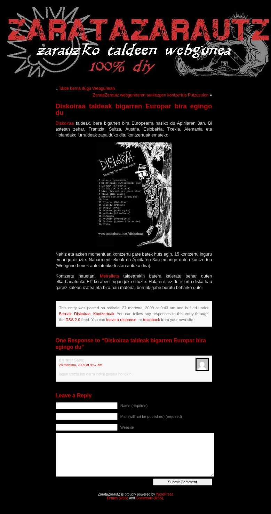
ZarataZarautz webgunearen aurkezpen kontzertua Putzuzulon (151, 95)
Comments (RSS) (149, 498)
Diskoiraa (66, 123)
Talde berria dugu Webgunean (87, 88)
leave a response (121, 320)
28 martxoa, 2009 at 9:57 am (80, 365)
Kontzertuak (103, 314)
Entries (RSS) (117, 498)
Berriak (65, 314)
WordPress (164, 494)
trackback (151, 320)
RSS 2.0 (72, 320)
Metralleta (111, 276)
